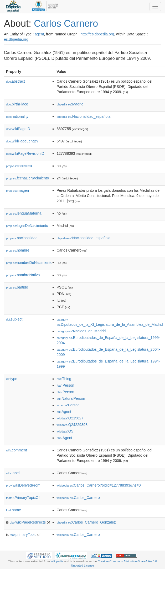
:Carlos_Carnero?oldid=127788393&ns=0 (98, 485)
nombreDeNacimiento (29, 262)
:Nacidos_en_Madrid (81, 331)
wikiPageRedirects (28, 522)
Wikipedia (57, 561)
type (11, 379)
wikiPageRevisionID (25, 153)
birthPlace (17, 104)
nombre (17, 250)
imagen (17, 190)
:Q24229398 (71, 425)
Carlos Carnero (66, 23)
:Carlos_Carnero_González (86, 522)
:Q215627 (69, 418)
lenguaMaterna (23, 213)
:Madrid (69, 104)
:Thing (63, 379)
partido (17, 287)
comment (16, 450)
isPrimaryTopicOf (23, 497)
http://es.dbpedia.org (97, 34)
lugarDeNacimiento (27, 225)
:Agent (63, 411)
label (12, 473)
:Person (65, 385)
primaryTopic (23, 534)
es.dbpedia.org (16, 39)
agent (39, 34)
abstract (15, 81)
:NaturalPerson (70, 398)
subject (14, 319)
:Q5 (64, 431)
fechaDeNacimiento (27, 178)
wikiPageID (18, 129)
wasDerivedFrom (23, 485)
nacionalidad (22, 238)
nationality (17, 116)
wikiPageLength (22, 141)
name (13, 510)
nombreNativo (23, 275)
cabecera (19, 166)
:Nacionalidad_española (83, 116)
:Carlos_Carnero (78, 497)
